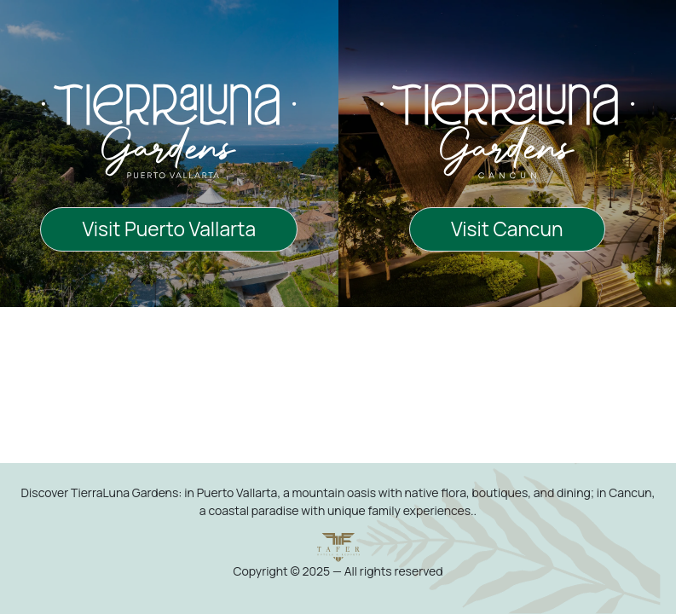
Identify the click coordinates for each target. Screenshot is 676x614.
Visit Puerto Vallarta (169, 229)
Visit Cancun (507, 229)
